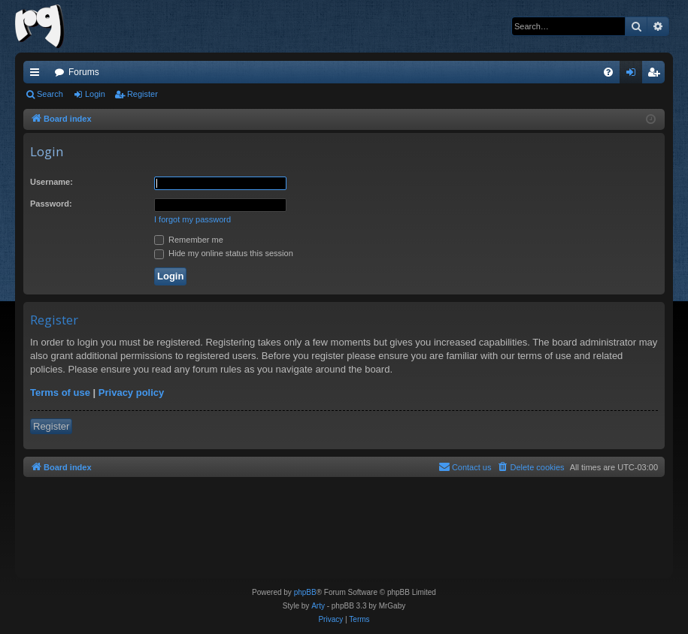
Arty (318, 606)
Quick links (37, 75)
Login (95, 93)
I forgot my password (192, 219)
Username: (51, 181)
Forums (83, 72)
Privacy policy (131, 392)
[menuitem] (608, 72)
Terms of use (60, 392)
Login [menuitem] (634, 75)
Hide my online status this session (223, 253)
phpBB (305, 592)
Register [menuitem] (657, 75)
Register (142, 93)
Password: (51, 203)
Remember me (188, 239)
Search (50, 93)
